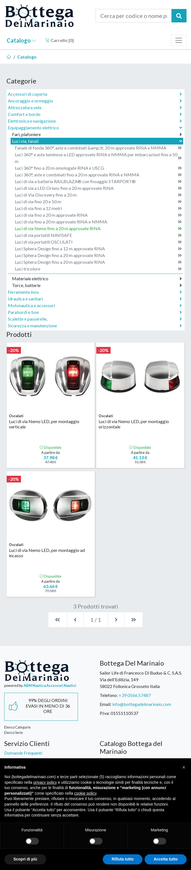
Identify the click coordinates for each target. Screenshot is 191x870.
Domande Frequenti (23, 752)
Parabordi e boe (95, 312)
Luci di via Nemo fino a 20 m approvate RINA (98, 228)
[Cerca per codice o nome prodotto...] (134, 15)
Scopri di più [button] (25, 859)
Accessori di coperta (95, 94)
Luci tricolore (98, 268)
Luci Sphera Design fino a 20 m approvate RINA (98, 255)
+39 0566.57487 (135, 695)
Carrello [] (59, 40)
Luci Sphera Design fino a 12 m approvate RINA (98, 248)
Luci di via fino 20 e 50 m (98, 201)
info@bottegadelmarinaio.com (141, 704)
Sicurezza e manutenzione (95, 325)
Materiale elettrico (97, 278)
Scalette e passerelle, (95, 319)
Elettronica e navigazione (95, 121)
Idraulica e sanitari (95, 298)
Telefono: (109, 695)
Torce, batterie (97, 285)
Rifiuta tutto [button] (123, 859)
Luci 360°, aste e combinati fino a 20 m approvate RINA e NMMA (98, 174)
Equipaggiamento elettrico (95, 127)
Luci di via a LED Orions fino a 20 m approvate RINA (98, 188)
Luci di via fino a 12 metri (98, 208)
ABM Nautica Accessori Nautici (49, 685)
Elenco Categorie (17, 727)
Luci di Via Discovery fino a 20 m (98, 195)
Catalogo (21, 40)
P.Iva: (105, 713)
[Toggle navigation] (179, 40)
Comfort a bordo (95, 114)
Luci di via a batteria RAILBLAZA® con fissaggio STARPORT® (98, 181)
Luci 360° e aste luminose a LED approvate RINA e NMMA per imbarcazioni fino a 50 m (98, 158)
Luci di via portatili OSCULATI (98, 242)
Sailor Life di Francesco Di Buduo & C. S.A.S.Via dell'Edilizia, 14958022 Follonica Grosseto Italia (141, 679)
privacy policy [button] (45, 782)
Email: (105, 704)
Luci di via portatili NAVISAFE (98, 235)
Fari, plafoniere (97, 134)
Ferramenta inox (95, 292)
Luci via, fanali (97, 141)
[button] (183, 767)
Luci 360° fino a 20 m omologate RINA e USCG (98, 168)
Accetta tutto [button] (166, 859)
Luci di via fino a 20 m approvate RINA (98, 215)
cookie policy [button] (85, 793)
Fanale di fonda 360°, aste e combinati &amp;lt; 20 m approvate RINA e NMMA (98, 147)
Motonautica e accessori (95, 305)
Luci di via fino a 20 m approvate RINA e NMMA (98, 221)
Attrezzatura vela (95, 107)
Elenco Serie (13, 732)
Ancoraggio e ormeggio (95, 100)
